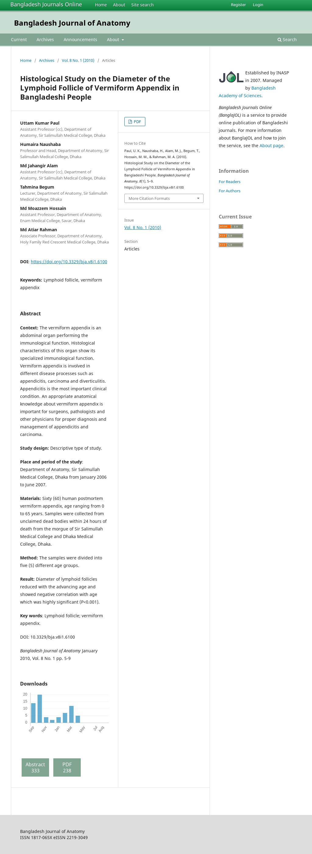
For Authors (229, 190)
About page (271, 145)
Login (258, 4)
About (119, 5)
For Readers (229, 181)
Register (238, 4)
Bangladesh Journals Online (46, 4)
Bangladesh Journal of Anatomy (72, 23)
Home (101, 5)
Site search (142, 5)
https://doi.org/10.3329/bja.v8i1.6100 (69, 261)
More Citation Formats (149, 198)
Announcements (80, 39)
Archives (45, 39)
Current (19, 39)
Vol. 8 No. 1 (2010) (78, 60)
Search (287, 39)
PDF (137, 121)
